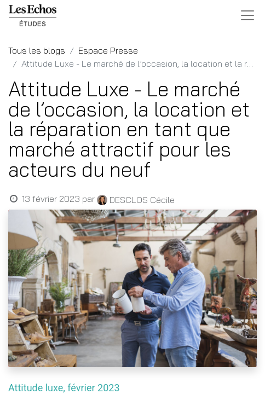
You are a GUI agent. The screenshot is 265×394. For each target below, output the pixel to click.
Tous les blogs (36, 50)
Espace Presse (108, 50)
